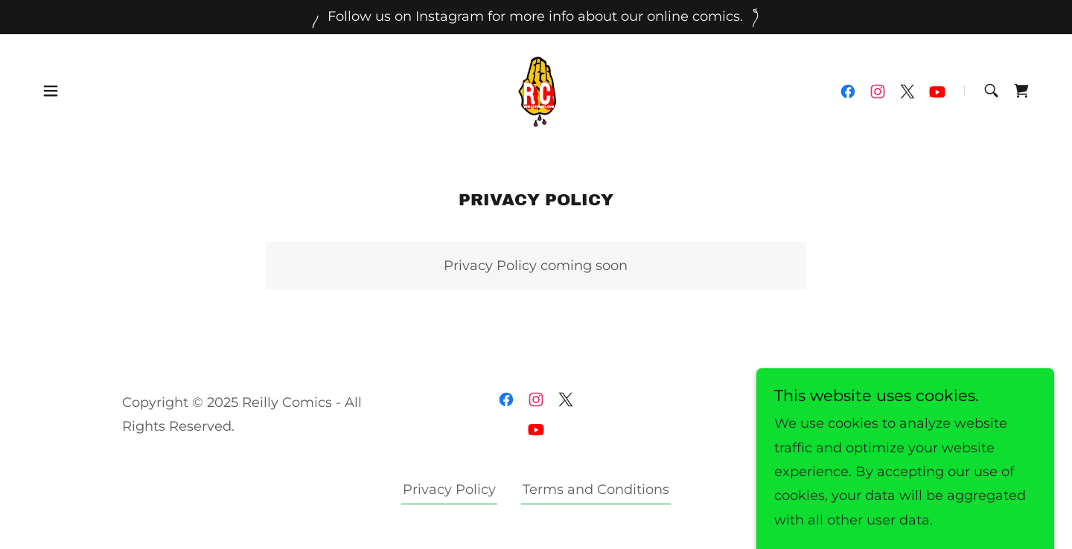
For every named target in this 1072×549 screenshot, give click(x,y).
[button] (51, 91)
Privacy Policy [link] (449, 489)
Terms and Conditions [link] (596, 489)
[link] (536, 90)
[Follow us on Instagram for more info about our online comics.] (536, 17)
